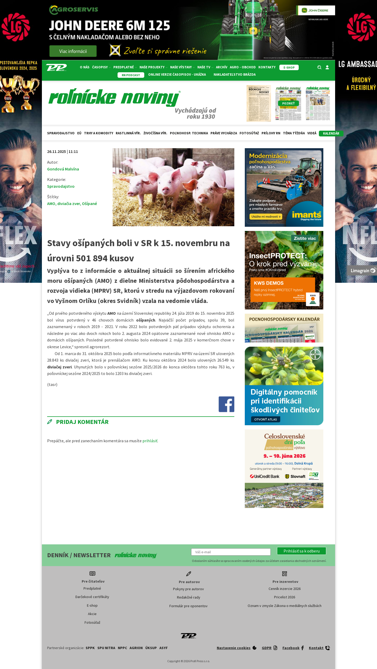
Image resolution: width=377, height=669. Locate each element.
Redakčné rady (188, 597)
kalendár (331, 133)
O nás (85, 67)
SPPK (90, 647)
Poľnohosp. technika (189, 133)
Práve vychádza (223, 133)
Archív (221, 67)
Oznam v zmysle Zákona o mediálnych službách (284, 605)
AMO (51, 203)
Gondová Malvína (63, 169)
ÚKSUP (151, 647)
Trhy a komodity (98, 133)
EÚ (79, 133)
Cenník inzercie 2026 (285, 588)
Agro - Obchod (243, 67)
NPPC (122, 647)
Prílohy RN (271, 133)
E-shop (92, 605)
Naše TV (205, 67)
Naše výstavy (182, 67)
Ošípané (89, 203)
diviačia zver (68, 203)
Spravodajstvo (61, 133)
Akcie (92, 613)
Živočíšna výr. (155, 133)
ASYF (163, 647)
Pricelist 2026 (284, 597)
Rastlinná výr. (128, 133)
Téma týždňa (294, 133)
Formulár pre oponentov (188, 606)
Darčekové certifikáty (92, 596)
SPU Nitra (106, 647)
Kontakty (266, 67)
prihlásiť (149, 440)
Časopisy (101, 67)
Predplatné (125, 67)
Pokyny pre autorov (188, 589)
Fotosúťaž (249, 133)
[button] (301, 551)
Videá (311, 133)
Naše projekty (154, 67)
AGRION (136, 647)
